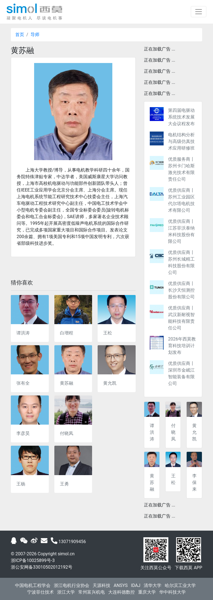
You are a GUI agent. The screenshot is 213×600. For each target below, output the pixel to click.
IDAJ (135, 585)
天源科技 (101, 585)
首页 (19, 34)
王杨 (20, 483)
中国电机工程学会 (32, 585)
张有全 (23, 383)
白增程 (66, 333)
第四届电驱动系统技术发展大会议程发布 (181, 117)
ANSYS (121, 585)
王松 (107, 333)
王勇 (64, 483)
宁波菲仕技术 (40, 592)
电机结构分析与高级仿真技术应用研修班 (181, 141)
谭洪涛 (23, 333)
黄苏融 (66, 383)
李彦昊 (23, 433)
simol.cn (66, 553)
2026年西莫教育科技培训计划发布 (182, 345)
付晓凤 (66, 433)
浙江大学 (66, 592)
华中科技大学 (172, 592)
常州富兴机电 (91, 592)
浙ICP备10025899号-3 (33, 560)
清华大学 (152, 585)
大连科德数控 (121, 592)
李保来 (194, 482)
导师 (35, 34)
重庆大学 (147, 592)
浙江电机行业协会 (71, 585)
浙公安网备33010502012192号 (41, 567)
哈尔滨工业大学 (180, 585)
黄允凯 (109, 383)
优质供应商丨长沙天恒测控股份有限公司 (181, 290)
